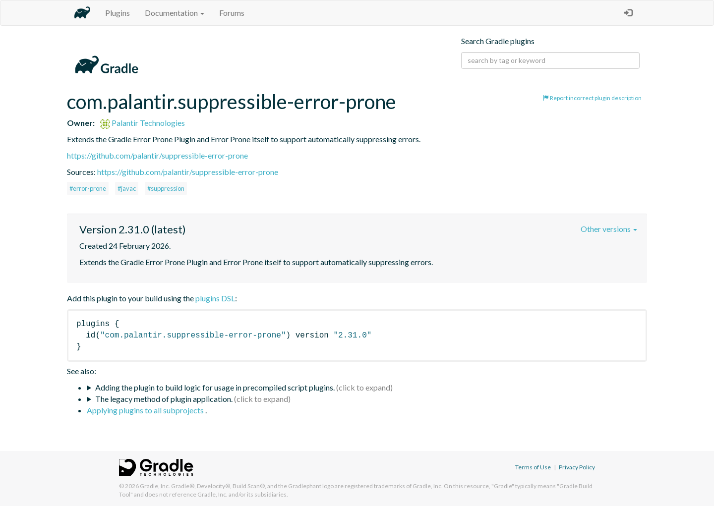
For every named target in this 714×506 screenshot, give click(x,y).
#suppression (165, 188)
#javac (127, 188)
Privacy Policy (577, 467)
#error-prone (87, 188)
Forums (231, 12)
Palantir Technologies (142, 122)
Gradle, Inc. (155, 486)
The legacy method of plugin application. (164, 398)
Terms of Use (533, 467)
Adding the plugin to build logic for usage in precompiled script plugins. (215, 387)
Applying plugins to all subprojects (146, 410)
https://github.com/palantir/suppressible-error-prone (157, 155)
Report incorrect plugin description (592, 98)
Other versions (609, 228)
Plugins (117, 12)
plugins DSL (215, 298)
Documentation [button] (174, 12)
